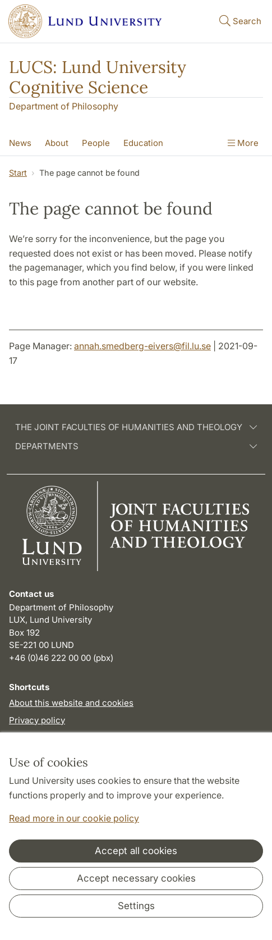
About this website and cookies (71, 702)
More (243, 143)
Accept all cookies (136, 850)
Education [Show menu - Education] (143, 143)
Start (18, 172)
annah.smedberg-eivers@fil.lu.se (142, 346)
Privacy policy (37, 720)
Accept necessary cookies (136, 878)
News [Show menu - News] (20, 143)
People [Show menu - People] (96, 143)
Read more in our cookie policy (74, 818)
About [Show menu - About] (56, 143)
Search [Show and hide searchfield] (239, 20)
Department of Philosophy (63, 106)
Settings (136, 905)
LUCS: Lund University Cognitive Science (97, 77)
